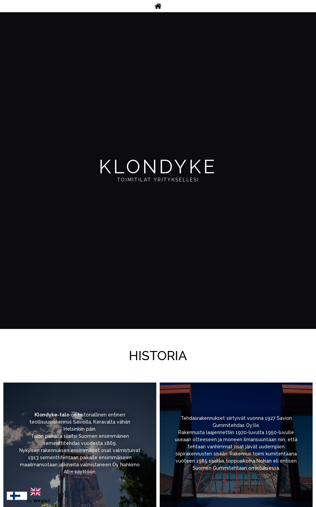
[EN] (37, 492)
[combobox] (17, 496)
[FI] (17, 496)
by (38, 500)
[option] (37, 492)
